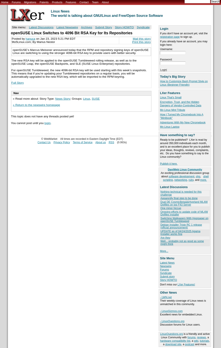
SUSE (96, 98)
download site (173, 344)
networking (180, 179)
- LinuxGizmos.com (171, 311)
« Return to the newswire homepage (36, 105)
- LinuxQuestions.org (172, 321)
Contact (83, 2)
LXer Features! (186, 284)
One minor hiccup (170, 208)
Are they (165, 237)
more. (203, 179)
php (198, 176)
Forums (16, 2)
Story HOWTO (168, 280)
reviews (201, 337)
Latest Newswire (67, 27)
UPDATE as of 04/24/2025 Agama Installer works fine (180, 233)
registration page (170, 36)
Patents (44, 2)
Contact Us (44, 142)
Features (71, 2)
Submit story (167, 276)
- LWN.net (166, 297)
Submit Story (103, 27)
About (105, 2)
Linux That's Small (170, 97)
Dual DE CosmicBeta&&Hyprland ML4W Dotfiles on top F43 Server (184, 203)
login (47, 123)
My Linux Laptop (169, 126)
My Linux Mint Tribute (172, 110)
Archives (86, 27)
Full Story (17, 82)
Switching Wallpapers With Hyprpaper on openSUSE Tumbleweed (184, 220)
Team (95, 2)
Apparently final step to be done (178, 198)
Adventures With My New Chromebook (182, 122)
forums (192, 337)
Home (4, 2)
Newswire (165, 266)
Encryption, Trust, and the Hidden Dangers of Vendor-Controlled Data (180, 104)
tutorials (204, 340)
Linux (86, 98)
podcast (189, 344)
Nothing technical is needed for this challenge (180, 193)
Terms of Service (82, 142)
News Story (62, 98)
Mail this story (142, 38)
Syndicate (166, 273)
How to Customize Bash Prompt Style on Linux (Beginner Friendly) (184, 83)
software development (181, 176)
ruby (191, 179)
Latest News (167, 262)
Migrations (30, 2)
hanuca (30, 38)
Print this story (141, 42)
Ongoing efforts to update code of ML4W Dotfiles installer (184, 213)
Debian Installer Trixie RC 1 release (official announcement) (181, 226)
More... (164, 251)
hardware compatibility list (175, 340)
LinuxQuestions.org (171, 333)
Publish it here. (168, 163)
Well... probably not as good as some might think (182, 243)
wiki (196, 340)
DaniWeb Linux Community (185, 169)
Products (57, 2)
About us (100, 142)
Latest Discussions (41, 27)
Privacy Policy (62, 142)
